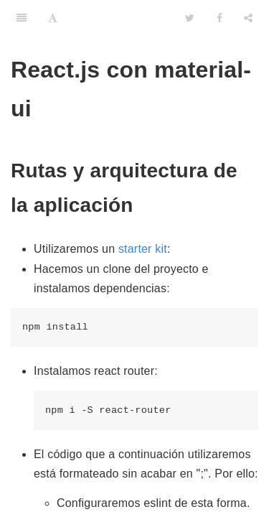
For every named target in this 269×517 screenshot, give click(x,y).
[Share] (248, 18)
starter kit (142, 249)
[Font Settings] (52, 18)
